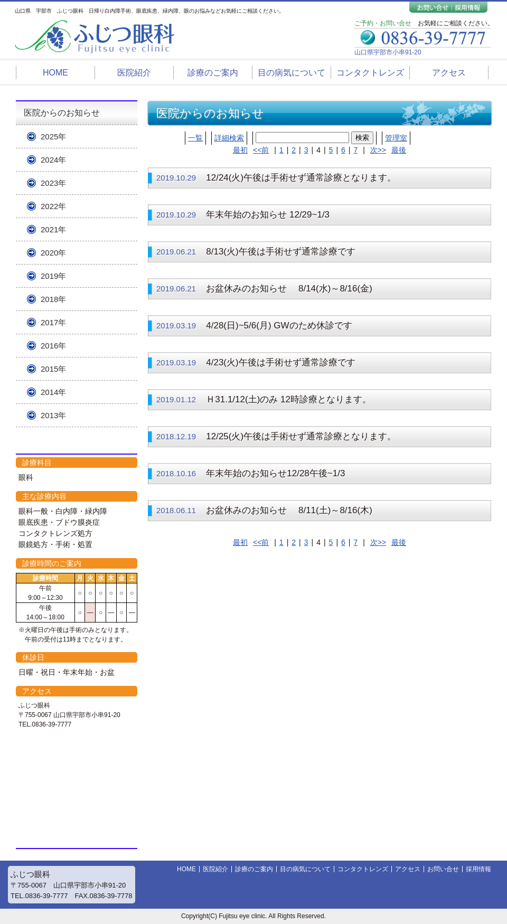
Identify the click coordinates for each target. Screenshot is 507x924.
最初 (240, 150)
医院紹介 (134, 72)
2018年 (53, 299)
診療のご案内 (212, 72)
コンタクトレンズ (370, 72)
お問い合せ (443, 869)
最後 (398, 150)
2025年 (53, 136)
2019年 (53, 275)
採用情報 (478, 869)
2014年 (53, 392)
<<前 (261, 150)
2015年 (53, 368)
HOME (55, 72)
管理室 (396, 138)
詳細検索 (229, 138)
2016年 (53, 345)
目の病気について (291, 72)
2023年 (53, 182)
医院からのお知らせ (62, 112)
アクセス (449, 72)
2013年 (53, 415)
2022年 (53, 206)
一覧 (195, 138)
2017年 (53, 322)
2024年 (53, 159)
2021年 (53, 229)
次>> (378, 150)
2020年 (53, 252)
